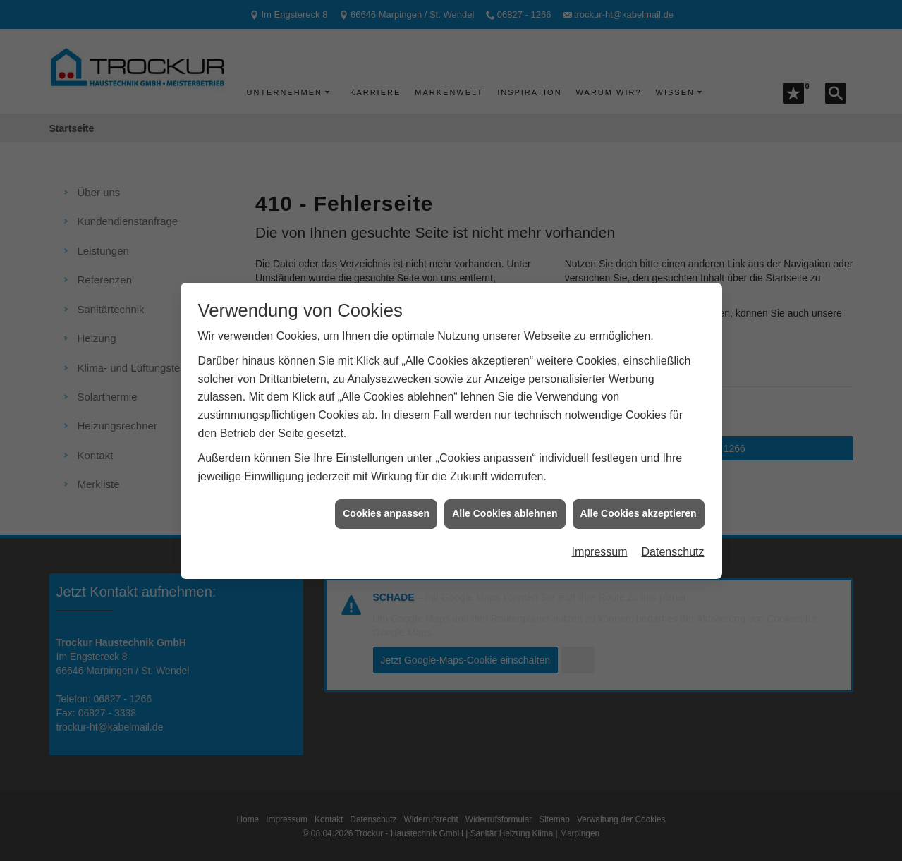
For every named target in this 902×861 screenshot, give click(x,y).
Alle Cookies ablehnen (504, 496)
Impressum (599, 535)
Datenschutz (673, 535)
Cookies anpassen (386, 496)
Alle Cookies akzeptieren (638, 496)
